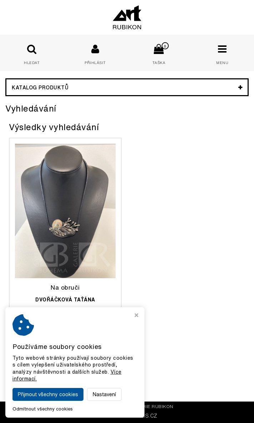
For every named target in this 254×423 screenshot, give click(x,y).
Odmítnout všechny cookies (42, 409)
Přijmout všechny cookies (48, 394)
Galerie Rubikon (151, 406)
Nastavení (104, 394)
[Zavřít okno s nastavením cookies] (136, 316)
